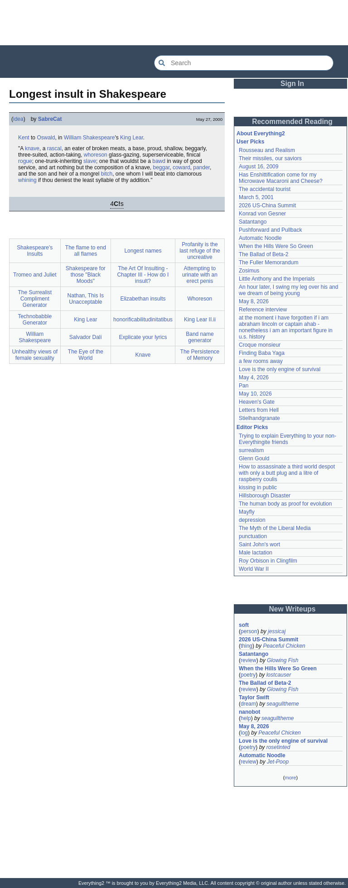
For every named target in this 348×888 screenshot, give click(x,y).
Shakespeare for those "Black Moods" (86, 274)
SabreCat (50, 119)
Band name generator (199, 337)
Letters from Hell (259, 410)
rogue (25, 161)
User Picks (250, 141)
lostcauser (278, 675)
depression (252, 520)
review (248, 660)
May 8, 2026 (254, 301)
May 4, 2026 (254, 377)
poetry (248, 675)
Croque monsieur (259, 345)
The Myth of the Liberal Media (275, 528)
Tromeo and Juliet (35, 275)
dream (248, 704)
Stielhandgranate (259, 418)
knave (32, 148)
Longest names (142, 251)
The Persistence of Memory (200, 355)
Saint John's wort (259, 544)
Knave (142, 355)
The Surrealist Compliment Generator (35, 298)
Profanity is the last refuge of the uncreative (199, 250)
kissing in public (258, 487)
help (246, 718)
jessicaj (276, 631)
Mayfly (247, 512)
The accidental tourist (264, 189)
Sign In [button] (292, 83)
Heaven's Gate (257, 402)
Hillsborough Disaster (264, 495)
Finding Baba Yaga (262, 353)
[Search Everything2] (244, 63)
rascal (54, 148)
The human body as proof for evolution (285, 504)
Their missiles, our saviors (270, 158)
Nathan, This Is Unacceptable (86, 298)
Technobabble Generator (35, 319)
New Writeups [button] (292, 609)
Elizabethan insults (142, 299)
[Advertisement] (174, 22)
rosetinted (278, 747)
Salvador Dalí (85, 337)
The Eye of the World (85, 355)
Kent (23, 137)
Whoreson (200, 299)
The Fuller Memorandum (268, 262)
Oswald (46, 137)
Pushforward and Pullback (270, 230)
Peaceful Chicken (284, 646)
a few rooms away (261, 361)
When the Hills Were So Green (276, 246)
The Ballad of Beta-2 (263, 254)
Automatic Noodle (260, 238)
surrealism (251, 450)
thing (246, 646)
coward (181, 167)
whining (27, 180)
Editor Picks (252, 427)
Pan (243, 385)
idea (18, 119)
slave (89, 161)
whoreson (95, 155)
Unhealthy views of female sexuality (35, 355)
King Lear (131, 137)
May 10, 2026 (255, 394)
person (249, 631)
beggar (161, 167)
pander (201, 167)
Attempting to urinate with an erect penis (200, 274)
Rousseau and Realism (267, 150)
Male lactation (255, 552)
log (244, 733)
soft (244, 625)
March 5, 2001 (256, 197)
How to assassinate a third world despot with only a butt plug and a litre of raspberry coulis (287, 472)
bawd (158, 161)
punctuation (253, 536)
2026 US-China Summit (267, 205)
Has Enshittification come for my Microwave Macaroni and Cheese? (281, 178)
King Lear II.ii (200, 319)
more (290, 777)
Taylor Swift (254, 697)
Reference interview (263, 309)
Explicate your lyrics (143, 337)
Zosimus (249, 270)
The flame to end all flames (85, 250)
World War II (254, 569)
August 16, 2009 (258, 166)
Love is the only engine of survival (279, 369)
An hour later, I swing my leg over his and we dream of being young (288, 290)
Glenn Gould (254, 458)
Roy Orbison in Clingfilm (268, 561)
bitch (106, 174)
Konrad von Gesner (262, 213)
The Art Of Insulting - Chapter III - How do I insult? (143, 274)
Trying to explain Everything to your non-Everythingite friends (287, 439)
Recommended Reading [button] (292, 121)
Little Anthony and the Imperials (276, 279)
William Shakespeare (89, 137)
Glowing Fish (282, 660)
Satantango (252, 222)
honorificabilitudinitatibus (143, 319)
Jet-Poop (278, 762)
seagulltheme (282, 704)
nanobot (249, 712)
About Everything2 (261, 133)
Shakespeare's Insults (35, 250)
